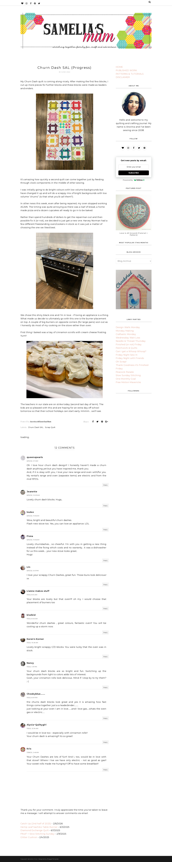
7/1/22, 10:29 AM (32, 642)
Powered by (133, 180)
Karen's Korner (35, 639)
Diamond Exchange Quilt (34, 830)
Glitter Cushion (28, 837)
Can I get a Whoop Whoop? (131, 351)
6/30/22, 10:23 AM (33, 495)
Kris (29, 748)
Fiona (30, 536)
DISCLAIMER (123, 77)
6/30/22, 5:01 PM (33, 570)
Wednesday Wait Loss (128, 337)
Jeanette (32, 491)
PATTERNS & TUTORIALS (130, 74)
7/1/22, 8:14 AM (32, 595)
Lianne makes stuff (38, 591)
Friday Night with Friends (130, 358)
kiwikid (31, 615)
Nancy (30, 663)
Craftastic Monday (126, 334)
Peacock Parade (125, 372)
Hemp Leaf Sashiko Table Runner (39, 827)
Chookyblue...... (36, 694)
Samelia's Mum (33, 859)
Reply (105, 485)
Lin (28, 567)
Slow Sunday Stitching (128, 375)
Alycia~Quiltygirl (36, 724)
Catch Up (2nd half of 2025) (35, 823)
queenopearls (35, 457)
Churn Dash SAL (35, 427)
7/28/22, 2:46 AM (33, 752)
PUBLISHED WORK (126, 70)
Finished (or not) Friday (129, 344)
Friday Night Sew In (127, 355)
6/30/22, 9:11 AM (32, 461)
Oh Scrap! (121, 361)
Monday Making (125, 330)
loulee (30, 512)
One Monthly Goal (126, 379)
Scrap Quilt (50, 427)
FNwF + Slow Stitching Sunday (37, 834)
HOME (119, 67)
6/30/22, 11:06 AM (33, 540)
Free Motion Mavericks (128, 382)
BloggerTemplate (52, 859)
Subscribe (134, 173)
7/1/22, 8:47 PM (32, 697)
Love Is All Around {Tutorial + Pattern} (134, 234)
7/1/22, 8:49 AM (32, 619)
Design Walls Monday (128, 327)
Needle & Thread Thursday (131, 341)
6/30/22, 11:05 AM (33, 516)
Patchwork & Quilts (126, 348)
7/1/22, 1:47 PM (32, 667)
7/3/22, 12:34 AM (32, 728)
